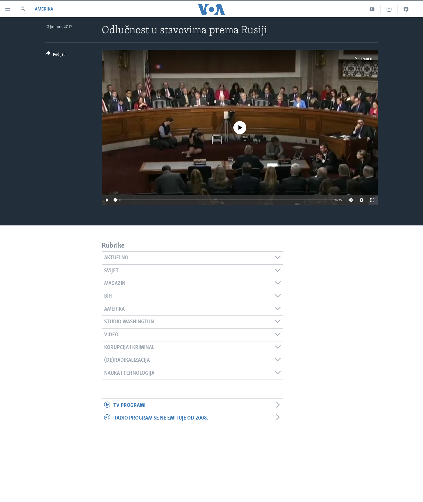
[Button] (56, 55)
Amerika (44, 9)
